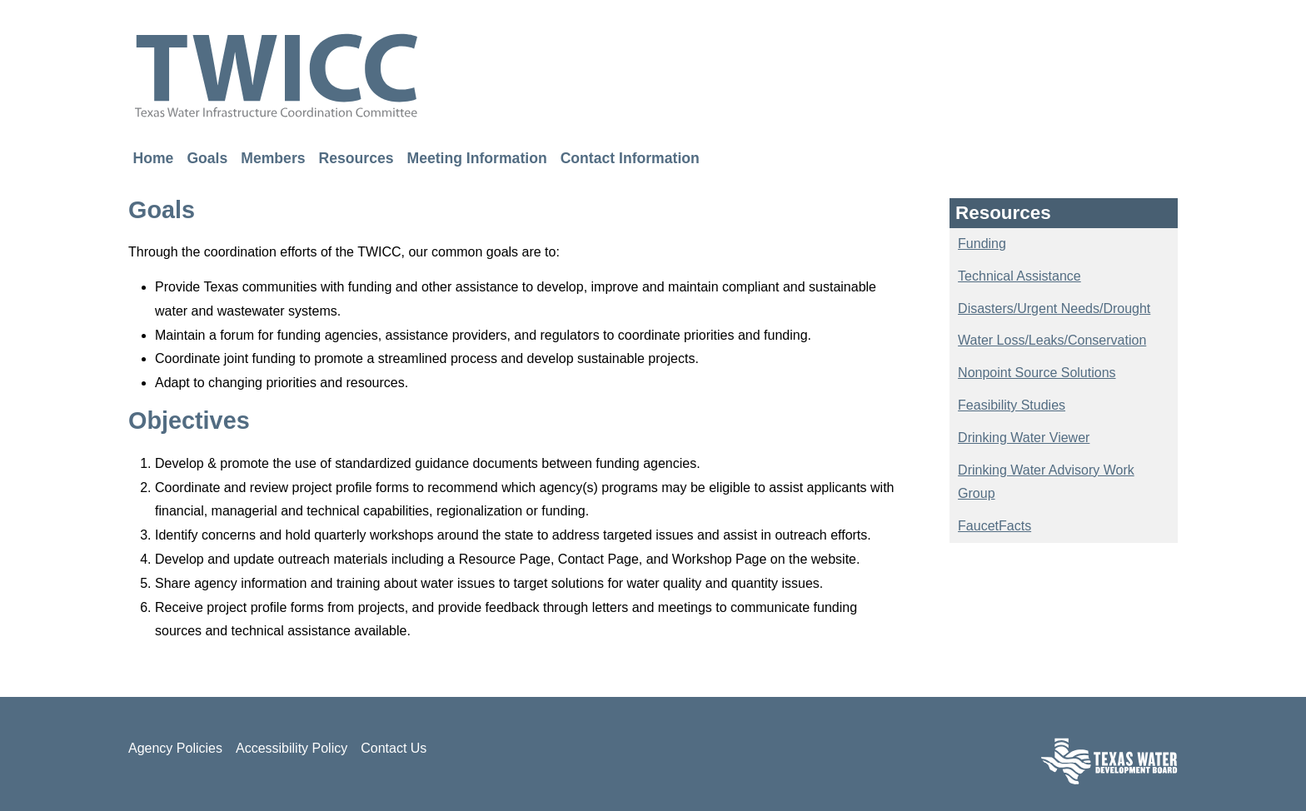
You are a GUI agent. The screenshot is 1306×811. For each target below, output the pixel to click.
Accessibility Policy (291, 748)
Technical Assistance (1019, 276)
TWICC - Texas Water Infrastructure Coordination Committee (276, 75)
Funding (982, 243)
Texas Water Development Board (1109, 760)
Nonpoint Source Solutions (1036, 373)
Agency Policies (175, 748)
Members (273, 157)
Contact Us (393, 748)
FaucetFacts (994, 526)
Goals (207, 157)
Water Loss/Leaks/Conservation (1052, 340)
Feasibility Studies (1011, 405)
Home (153, 157)
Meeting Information (477, 157)
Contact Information (630, 157)
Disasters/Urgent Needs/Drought (1054, 308)
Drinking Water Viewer (1023, 437)
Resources (356, 157)
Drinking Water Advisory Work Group (1046, 482)
